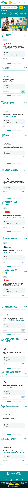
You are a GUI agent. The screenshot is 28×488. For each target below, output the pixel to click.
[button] (3, 7)
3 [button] (19, 63)
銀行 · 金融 (14, 13)
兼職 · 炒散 (5, 13)
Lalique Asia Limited (8, 149)
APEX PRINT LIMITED (8, 81)
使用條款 (17, 483)
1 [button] (9, 63)
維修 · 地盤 (23, 13)
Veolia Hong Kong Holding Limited (11, 48)
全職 (23, 58)
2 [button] (14, 63)
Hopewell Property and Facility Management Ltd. (14, 217)
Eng (20, 2)
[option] (14, 49)
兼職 (23, 91)
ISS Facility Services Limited (9, 252)
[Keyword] (12, 7)
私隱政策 (11, 483)
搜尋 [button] (21, 7)
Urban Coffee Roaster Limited (10, 116)
